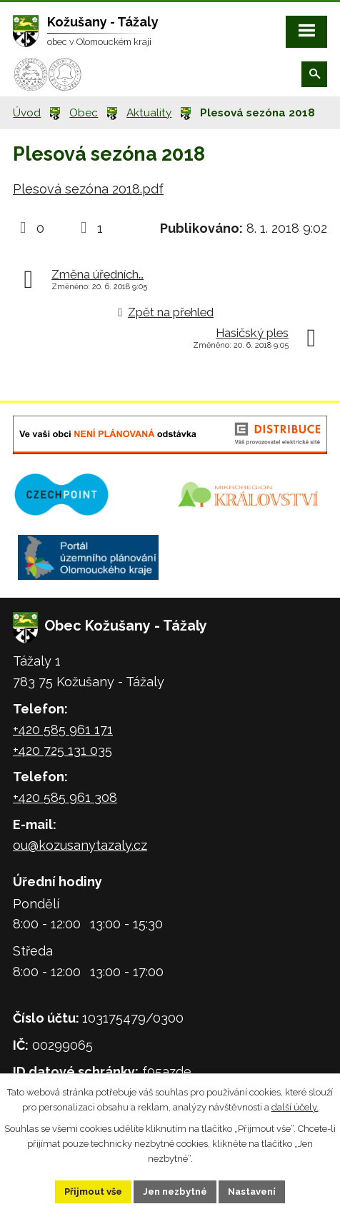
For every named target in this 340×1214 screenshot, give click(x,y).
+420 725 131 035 (62, 750)
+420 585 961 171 (63, 729)
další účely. (295, 1106)
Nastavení (252, 1191)
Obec (83, 112)
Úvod (27, 112)
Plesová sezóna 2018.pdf (88, 188)
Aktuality (148, 112)
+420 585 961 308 (65, 797)
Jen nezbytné (175, 1191)
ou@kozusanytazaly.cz (80, 845)
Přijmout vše (93, 1191)
